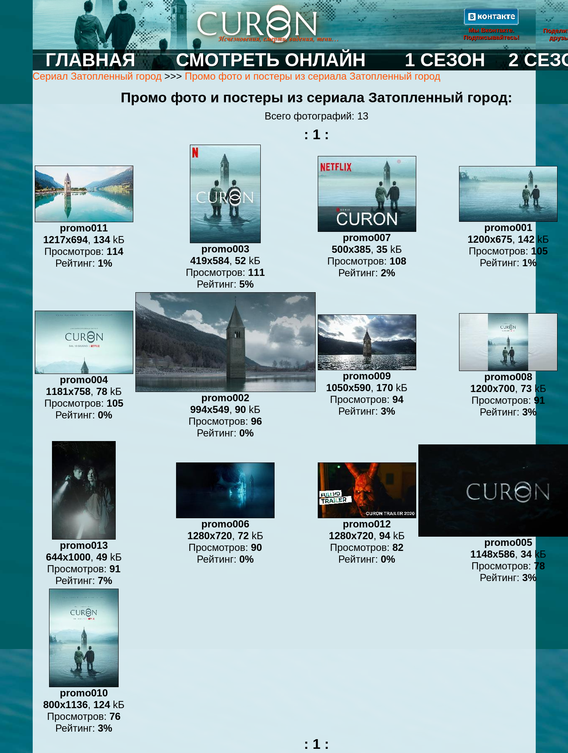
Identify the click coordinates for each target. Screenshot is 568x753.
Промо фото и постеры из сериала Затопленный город (313, 76)
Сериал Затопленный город (97, 76)
